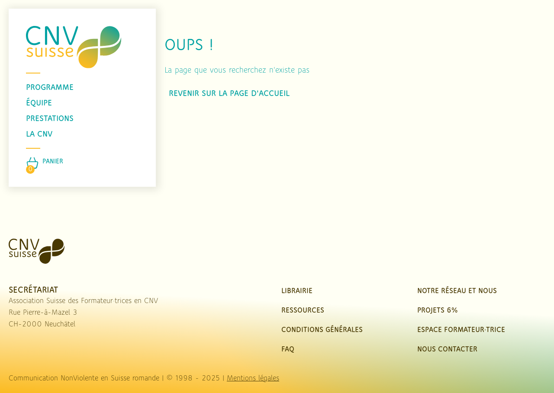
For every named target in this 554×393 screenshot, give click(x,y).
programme (50, 87)
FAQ (287, 349)
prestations (50, 119)
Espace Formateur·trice (461, 330)
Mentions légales (253, 378)
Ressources (302, 311)
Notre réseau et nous (457, 291)
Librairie (296, 291)
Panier (52, 161)
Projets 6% (437, 311)
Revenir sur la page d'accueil (229, 93)
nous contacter (447, 349)
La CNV (39, 134)
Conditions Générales (322, 330)
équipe (39, 103)
